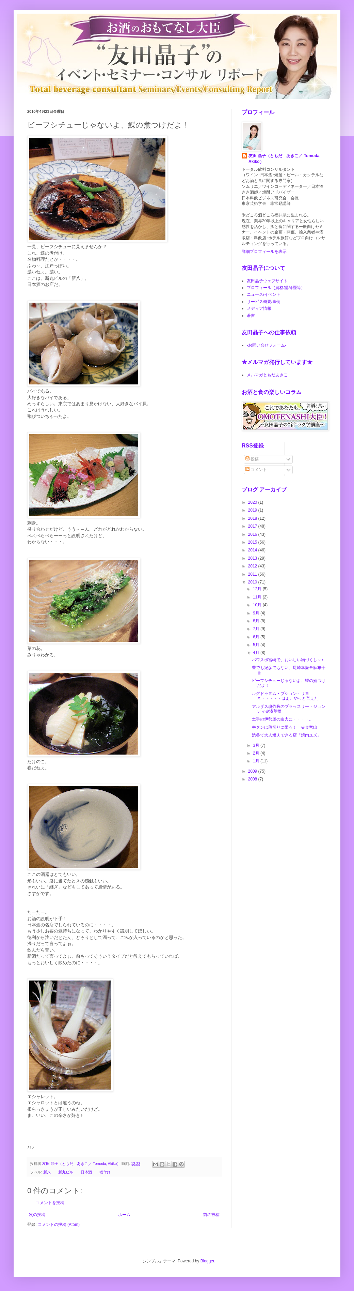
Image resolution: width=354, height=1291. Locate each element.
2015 (253, 542)
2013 (253, 558)
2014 (253, 550)
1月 (256, 761)
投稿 (252, 459)
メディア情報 (259, 308)
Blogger (207, 1261)
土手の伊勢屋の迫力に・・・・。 (282, 719)
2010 (253, 582)
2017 (253, 526)
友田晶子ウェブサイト (267, 280)
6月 (256, 637)
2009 (253, 771)
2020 (253, 502)
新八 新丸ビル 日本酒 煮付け (77, 1172)
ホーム (124, 1214)
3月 (256, 745)
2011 (253, 574)
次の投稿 (37, 1214)
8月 (256, 621)
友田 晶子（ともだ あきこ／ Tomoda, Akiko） (284, 158)
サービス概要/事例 (263, 301)
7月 (256, 628)
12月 (258, 589)
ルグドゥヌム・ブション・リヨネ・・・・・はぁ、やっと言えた (285, 696)
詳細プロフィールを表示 (264, 251)
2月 (256, 753)
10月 (258, 605)
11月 (258, 597)
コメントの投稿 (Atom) (59, 1224)
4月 (256, 652)
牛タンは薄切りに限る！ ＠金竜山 (284, 727)
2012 (253, 566)
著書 (251, 315)
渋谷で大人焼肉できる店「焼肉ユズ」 (286, 735)
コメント (256, 469)
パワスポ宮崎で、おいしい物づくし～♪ (287, 659)
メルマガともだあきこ (267, 375)
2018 (253, 518)
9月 (256, 613)
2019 (253, 510)
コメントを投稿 (50, 1202)
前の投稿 (211, 1214)
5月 (256, 644)
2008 (253, 779)
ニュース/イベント (263, 294)
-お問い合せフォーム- (266, 345)
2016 (253, 534)
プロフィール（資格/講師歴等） (276, 287)
